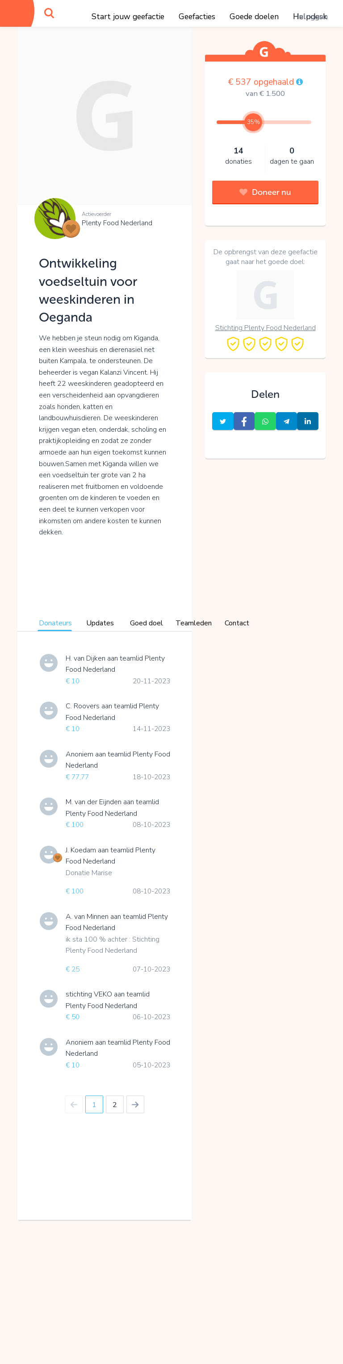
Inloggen (312, 16)
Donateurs (55, 623)
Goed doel (146, 623)
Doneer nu (265, 192)
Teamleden (194, 623)
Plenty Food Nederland (117, 223)
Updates (100, 623)
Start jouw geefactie (128, 16)
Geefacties (197, 16)
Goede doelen (254, 16)
